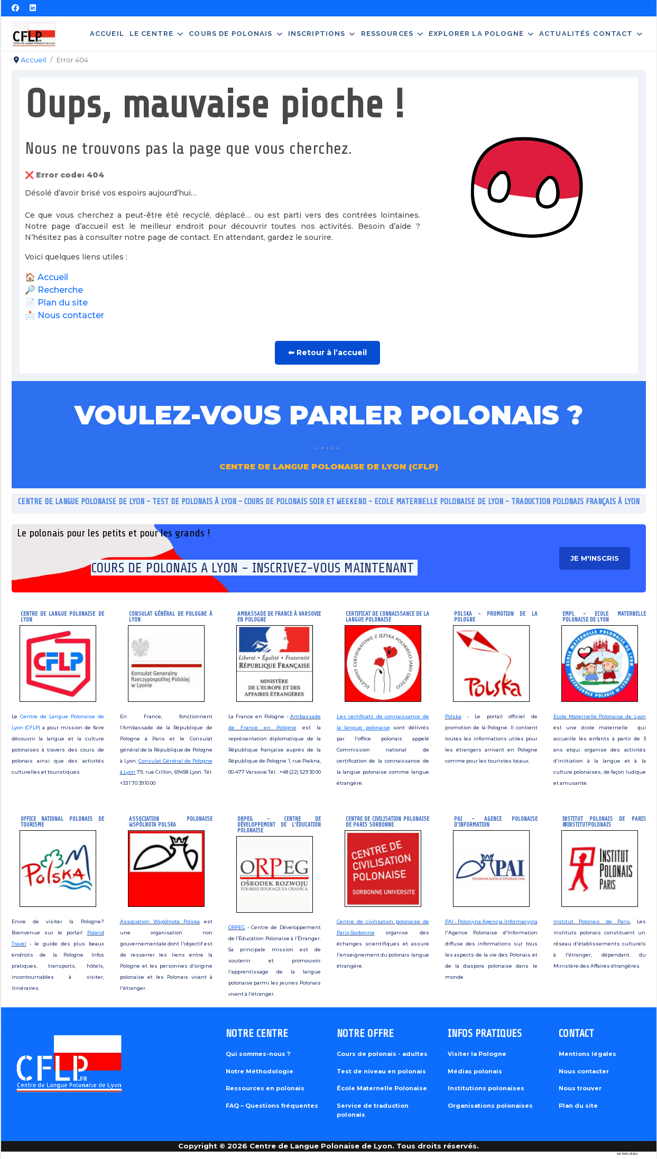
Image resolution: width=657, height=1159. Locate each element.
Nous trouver (580, 1088)
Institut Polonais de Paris (592, 921)
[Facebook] (15, 8)
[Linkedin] (33, 8)
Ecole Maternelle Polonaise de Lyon (599, 716)
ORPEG (236, 927)
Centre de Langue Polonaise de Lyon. (321, 1146)
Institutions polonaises (486, 1088)
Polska (453, 716)
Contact (613, 34)
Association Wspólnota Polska (160, 921)
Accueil (107, 34)
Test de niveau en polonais (381, 1071)
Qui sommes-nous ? (258, 1054)
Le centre (151, 34)
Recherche (60, 290)
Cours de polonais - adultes (382, 1054)
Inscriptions (317, 34)
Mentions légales (587, 1054)
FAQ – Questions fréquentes (272, 1105)
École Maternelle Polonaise (382, 1088)
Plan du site (63, 303)
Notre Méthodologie (259, 1071)
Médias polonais (475, 1071)
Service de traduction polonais (373, 1110)
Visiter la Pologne (477, 1054)
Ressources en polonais (265, 1088)
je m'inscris (597, 558)
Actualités (564, 34)
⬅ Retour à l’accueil (327, 352)
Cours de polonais (230, 34)
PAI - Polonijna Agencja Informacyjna (491, 921)
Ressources (387, 34)
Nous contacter (71, 315)
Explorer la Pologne (476, 34)
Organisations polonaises (490, 1105)
